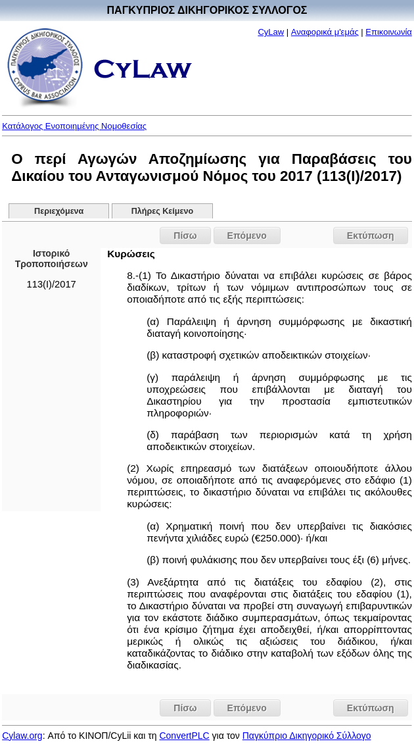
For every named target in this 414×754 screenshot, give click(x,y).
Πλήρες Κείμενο (162, 211)
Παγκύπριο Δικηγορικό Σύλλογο (306, 735)
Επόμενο (247, 235)
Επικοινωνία (388, 32)
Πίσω (184, 235)
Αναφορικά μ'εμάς (325, 32)
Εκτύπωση (370, 235)
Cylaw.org (22, 735)
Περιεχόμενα (58, 211)
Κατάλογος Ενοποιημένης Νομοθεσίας (74, 126)
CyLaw (271, 32)
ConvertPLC (184, 735)
